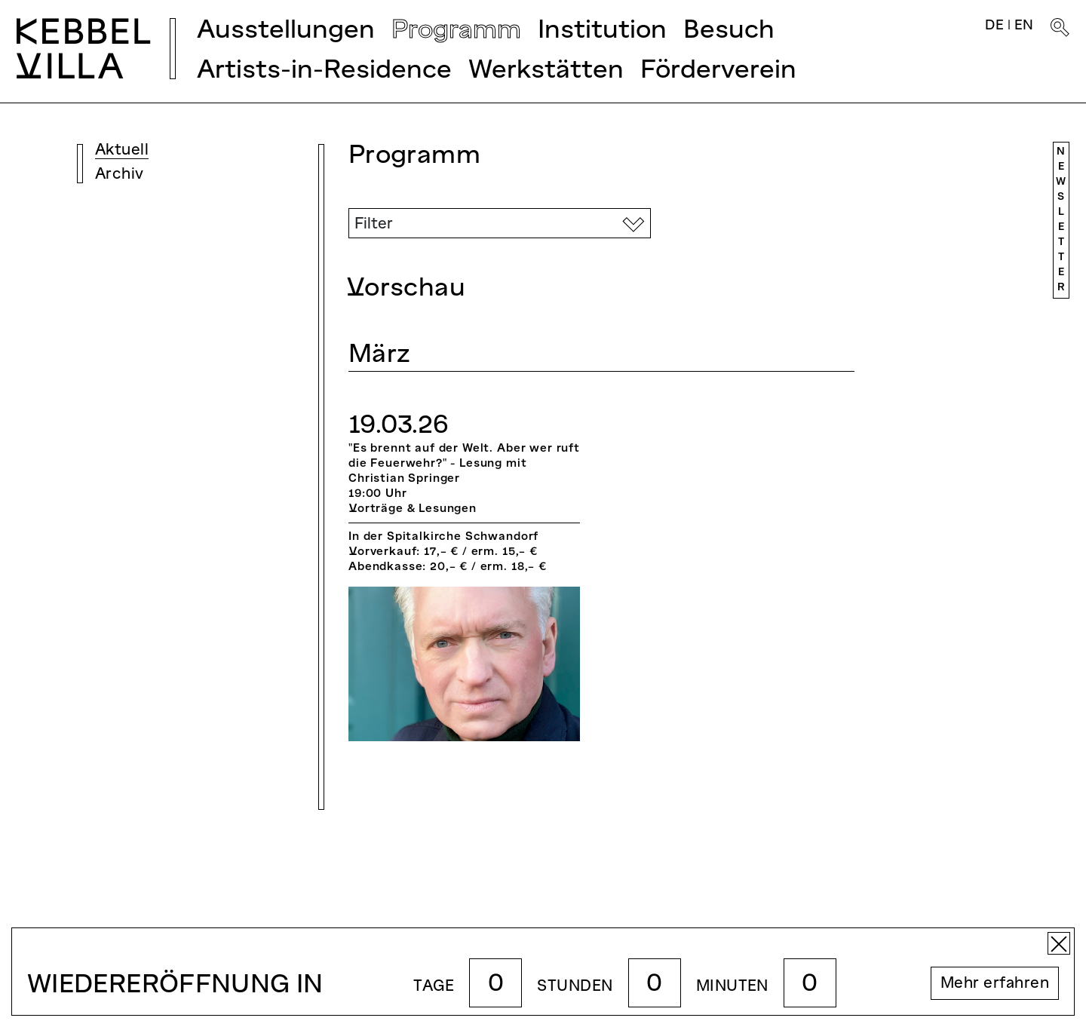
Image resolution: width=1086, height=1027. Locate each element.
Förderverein (718, 71)
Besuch (729, 31)
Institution (602, 31)
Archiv (119, 175)
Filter (373, 224)
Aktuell (122, 151)
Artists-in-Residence (324, 71)
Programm (456, 31)
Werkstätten (546, 71)
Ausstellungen (286, 31)
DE (994, 26)
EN (1024, 26)
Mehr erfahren (994, 984)
